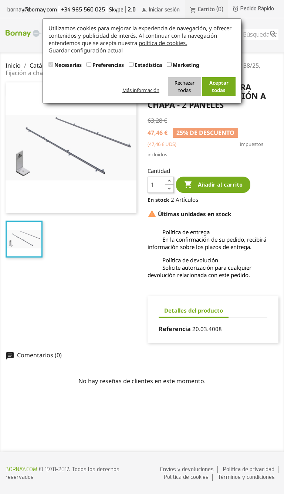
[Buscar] (259, 34)
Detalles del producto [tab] (193, 310)
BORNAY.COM (21, 469)
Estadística (148, 64)
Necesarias (68, 64)
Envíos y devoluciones (187, 469)
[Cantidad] (156, 185)
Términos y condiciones (246, 477)
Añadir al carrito (213, 185)
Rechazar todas (185, 86)
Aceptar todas (219, 86)
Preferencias (108, 64)
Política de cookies (186, 477)
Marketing (186, 64)
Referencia (175, 329)
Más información (140, 90)
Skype (116, 9)
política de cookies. (163, 43)
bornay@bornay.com (32, 9)
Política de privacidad (248, 469)
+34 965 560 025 (83, 9)
